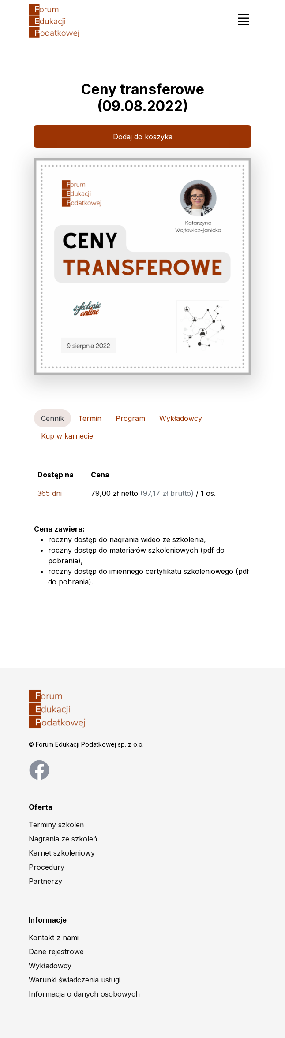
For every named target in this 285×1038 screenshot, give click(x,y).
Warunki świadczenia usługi (74, 979)
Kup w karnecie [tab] (67, 436)
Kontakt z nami (54, 937)
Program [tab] (130, 418)
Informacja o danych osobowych (84, 994)
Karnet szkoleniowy (62, 852)
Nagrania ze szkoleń (63, 838)
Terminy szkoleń (56, 824)
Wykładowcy (50, 965)
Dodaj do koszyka (142, 136)
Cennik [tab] (52, 418)
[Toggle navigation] (243, 19)
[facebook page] (39, 769)
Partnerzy (45, 881)
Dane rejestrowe (56, 951)
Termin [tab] (89, 418)
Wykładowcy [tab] (180, 418)
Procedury (46, 867)
